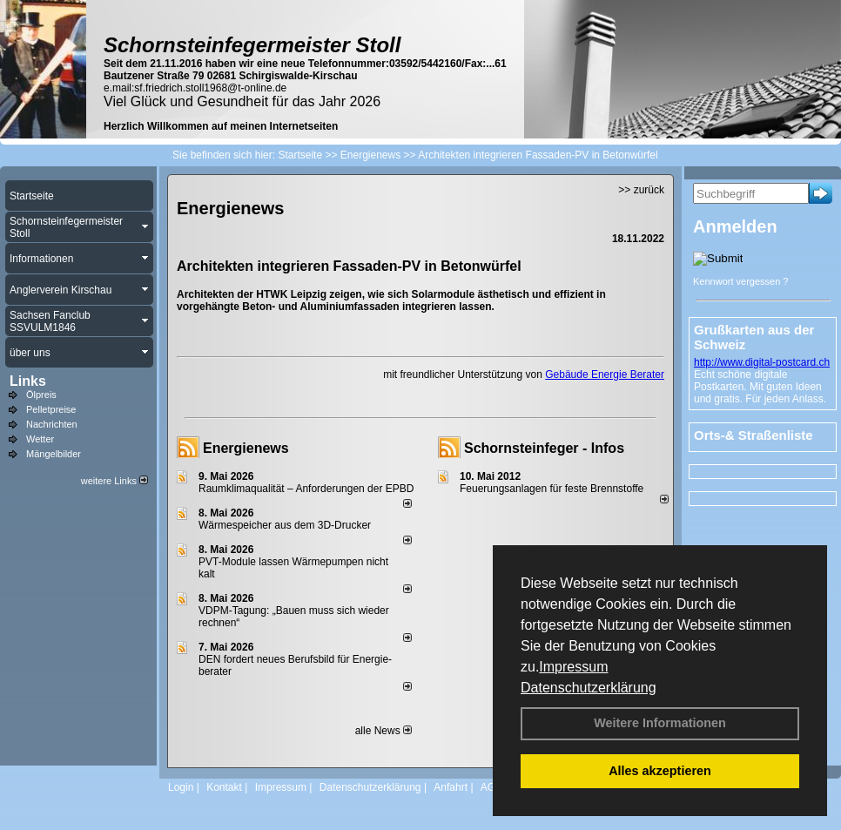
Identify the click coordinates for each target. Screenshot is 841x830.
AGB (491, 787)
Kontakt (224, 787)
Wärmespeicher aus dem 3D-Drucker (284, 525)
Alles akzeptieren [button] (660, 771)
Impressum (573, 666)
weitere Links (114, 481)
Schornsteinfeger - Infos (544, 448)
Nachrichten (51, 424)
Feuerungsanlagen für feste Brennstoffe (551, 488)
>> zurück (641, 190)
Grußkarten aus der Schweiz (754, 337)
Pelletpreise (51, 409)
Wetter (40, 439)
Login (180, 787)
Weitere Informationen (660, 723)
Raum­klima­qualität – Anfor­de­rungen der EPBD (306, 488)
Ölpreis (41, 394)
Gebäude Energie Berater (604, 374)
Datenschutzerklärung (588, 687)
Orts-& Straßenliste (753, 435)
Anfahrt (451, 787)
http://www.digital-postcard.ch (762, 362)
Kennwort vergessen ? (740, 281)
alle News (383, 731)
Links (28, 381)
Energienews (246, 448)
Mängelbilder (53, 454)
